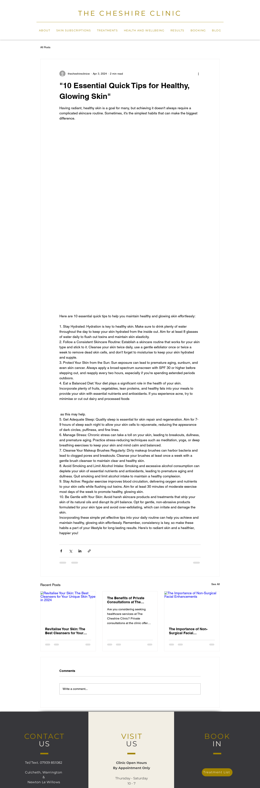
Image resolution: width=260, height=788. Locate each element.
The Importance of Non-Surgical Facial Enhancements (188, 631)
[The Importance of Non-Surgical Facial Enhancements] (192, 606)
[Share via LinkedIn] (80, 551)
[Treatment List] (217, 772)
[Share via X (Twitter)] (70, 551)
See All (215, 584)
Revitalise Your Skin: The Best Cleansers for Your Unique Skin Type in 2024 (65, 631)
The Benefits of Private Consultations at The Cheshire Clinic (125, 600)
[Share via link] (89, 551)
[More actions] (198, 73)
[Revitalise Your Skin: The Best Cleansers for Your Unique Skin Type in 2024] (68, 606)
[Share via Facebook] (61, 551)
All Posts (45, 47)
